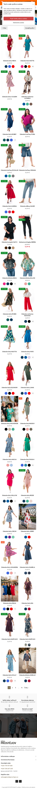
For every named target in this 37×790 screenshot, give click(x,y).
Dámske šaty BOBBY (9, 134)
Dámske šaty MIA (27, 603)
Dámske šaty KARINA (10, 206)
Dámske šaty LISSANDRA (9, 567)
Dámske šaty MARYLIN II (10, 639)
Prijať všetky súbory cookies (18, 18)
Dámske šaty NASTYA (9, 351)
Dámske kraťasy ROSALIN (9, 170)
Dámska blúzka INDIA (9, 278)
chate (31, 710)
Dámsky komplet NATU (9, 242)
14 (21, 688)
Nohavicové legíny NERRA (27, 242)
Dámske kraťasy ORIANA (27, 170)
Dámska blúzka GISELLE (27, 675)
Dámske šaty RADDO (27, 423)
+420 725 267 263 (7, 768)
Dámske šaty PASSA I (27, 459)
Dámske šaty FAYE (27, 351)
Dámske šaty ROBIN (9, 314)
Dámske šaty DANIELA (27, 567)
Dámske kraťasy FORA (27, 134)
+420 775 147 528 (6, 765)
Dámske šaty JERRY (27, 531)
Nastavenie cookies (18, 22)
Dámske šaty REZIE (27, 495)
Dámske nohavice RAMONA (27, 314)
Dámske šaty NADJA (10, 459)
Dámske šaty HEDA (9, 61)
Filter (4, 28)
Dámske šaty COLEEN (9, 97)
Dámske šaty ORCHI (9, 531)
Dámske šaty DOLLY (9, 675)
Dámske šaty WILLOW (9, 495)
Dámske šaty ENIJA (9, 603)
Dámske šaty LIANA (27, 387)
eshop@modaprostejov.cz (9, 777)
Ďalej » (26, 688)
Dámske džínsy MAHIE (27, 206)
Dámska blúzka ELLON (27, 278)
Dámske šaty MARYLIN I (27, 639)
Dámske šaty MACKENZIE (9, 423)
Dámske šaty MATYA (27, 61)
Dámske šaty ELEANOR (9, 387)
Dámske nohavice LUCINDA (27, 97)
